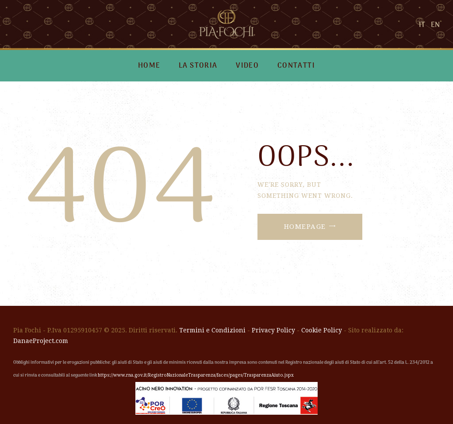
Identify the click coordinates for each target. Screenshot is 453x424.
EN (435, 25)
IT (422, 25)
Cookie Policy (321, 330)
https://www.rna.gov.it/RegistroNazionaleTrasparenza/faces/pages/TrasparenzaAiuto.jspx (196, 375)
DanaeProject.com (40, 340)
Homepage (305, 227)
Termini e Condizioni (212, 330)
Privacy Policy (273, 330)
